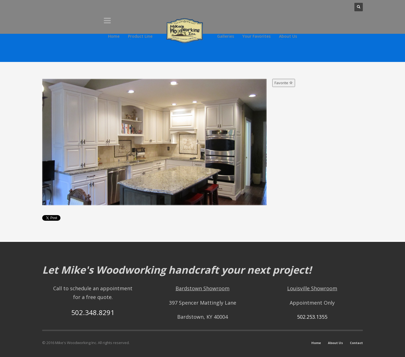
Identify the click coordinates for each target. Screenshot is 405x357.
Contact (356, 343)
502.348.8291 (92, 312)
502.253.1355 (312, 316)
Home (316, 343)
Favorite (283, 82)
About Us (335, 343)
